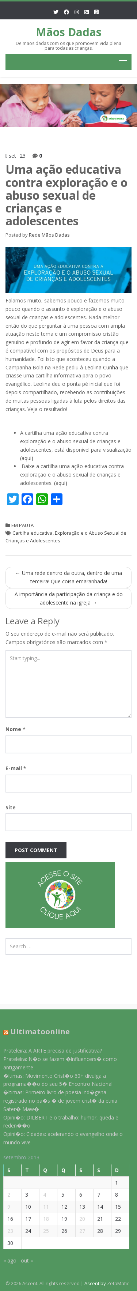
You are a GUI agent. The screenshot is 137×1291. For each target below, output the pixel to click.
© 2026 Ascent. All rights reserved (42, 1283)
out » (23, 1260)
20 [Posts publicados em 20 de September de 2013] (78, 1218)
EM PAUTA (22, 525)
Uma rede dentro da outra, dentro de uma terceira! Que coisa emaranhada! (68, 577)
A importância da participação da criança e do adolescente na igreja (69, 598)
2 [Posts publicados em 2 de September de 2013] (5, 1194)
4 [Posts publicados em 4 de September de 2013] (40, 1194)
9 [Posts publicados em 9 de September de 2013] (5, 1206)
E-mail (15, 768)
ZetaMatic (118, 1283)
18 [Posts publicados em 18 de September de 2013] (42, 1218)
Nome (15, 729)
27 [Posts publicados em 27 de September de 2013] (78, 1230)
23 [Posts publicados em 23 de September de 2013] (6, 1230)
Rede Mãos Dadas (49, 235)
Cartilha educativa (32, 533)
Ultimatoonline (36, 1031)
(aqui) (26, 458)
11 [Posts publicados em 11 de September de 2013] (42, 1206)
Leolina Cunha (101, 367)
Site (10, 807)
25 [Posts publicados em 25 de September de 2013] (42, 1230)
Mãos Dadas (69, 32)
